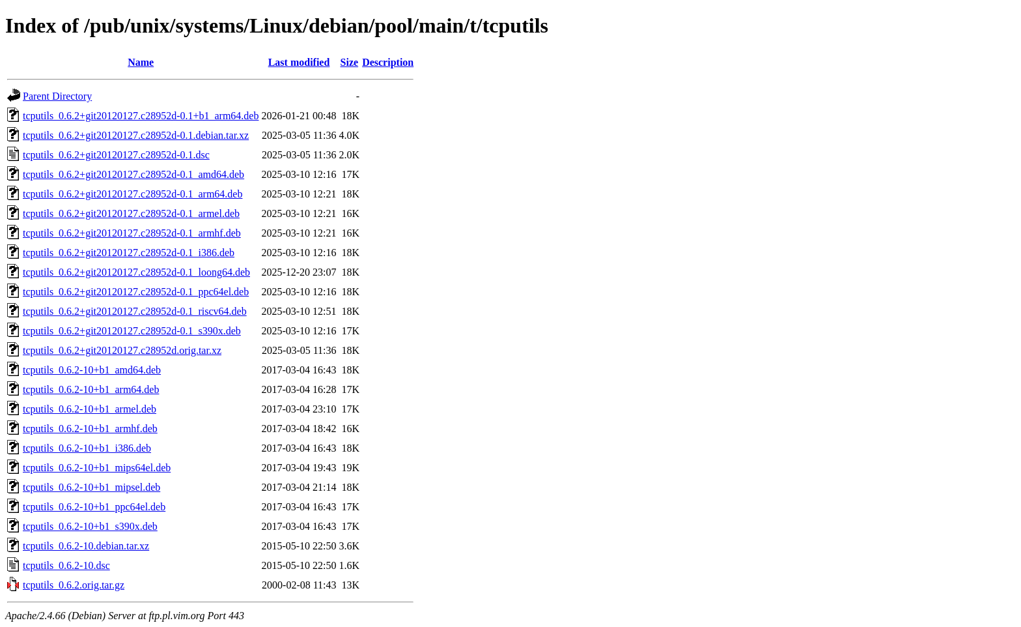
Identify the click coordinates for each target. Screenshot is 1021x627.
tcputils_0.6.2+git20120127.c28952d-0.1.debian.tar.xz (136, 135)
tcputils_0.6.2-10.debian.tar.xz (86, 545)
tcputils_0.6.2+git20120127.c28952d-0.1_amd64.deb (133, 174)
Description (387, 62)
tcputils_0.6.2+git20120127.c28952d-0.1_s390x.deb (132, 330)
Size (350, 62)
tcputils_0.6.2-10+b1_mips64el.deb (97, 467)
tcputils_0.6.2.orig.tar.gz (73, 585)
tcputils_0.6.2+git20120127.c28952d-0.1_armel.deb (131, 213)
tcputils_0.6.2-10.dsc (66, 565)
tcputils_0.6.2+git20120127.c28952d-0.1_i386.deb (128, 252)
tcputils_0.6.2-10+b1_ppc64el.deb (94, 506)
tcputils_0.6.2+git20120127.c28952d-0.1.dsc (116, 154)
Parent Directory (57, 96)
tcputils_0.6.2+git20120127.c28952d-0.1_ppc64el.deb (136, 291)
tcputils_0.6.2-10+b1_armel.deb (89, 409)
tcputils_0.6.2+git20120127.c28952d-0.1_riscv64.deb (135, 311)
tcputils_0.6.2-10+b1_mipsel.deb (91, 487)
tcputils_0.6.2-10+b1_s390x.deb (90, 526)
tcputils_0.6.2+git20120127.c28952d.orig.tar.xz (122, 350)
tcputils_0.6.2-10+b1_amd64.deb (92, 369)
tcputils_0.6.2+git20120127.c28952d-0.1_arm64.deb (132, 193)
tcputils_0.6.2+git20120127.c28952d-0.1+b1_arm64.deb (141, 115)
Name (141, 62)
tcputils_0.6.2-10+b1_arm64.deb (91, 389)
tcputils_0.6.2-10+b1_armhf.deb (90, 428)
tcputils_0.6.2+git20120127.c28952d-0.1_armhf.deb (132, 233)
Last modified (299, 62)
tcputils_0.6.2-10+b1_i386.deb (87, 448)
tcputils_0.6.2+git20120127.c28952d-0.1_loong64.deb (136, 272)
